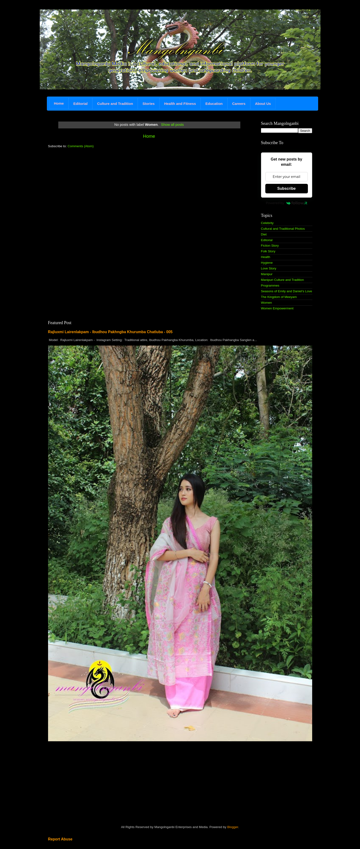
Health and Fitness (180, 104)
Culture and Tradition (115, 104)
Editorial (80, 104)
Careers (239, 104)
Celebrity (267, 223)
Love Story (268, 268)
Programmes (270, 285)
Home (59, 103)
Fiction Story (270, 245)
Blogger (232, 827)
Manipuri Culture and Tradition (282, 280)
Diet (264, 234)
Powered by (286, 203)
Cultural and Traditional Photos (283, 228)
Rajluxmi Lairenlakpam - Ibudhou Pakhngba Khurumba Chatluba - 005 (110, 332)
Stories (149, 104)
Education (214, 104)
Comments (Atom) (81, 146)
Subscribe (286, 188)
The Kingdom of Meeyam (279, 297)
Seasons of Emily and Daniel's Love (286, 291)
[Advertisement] (83, 185)
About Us (263, 104)
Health (265, 257)
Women (266, 302)
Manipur (267, 274)
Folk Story (268, 251)
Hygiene (267, 262)
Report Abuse (60, 839)
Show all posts (172, 125)
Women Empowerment (277, 308)
